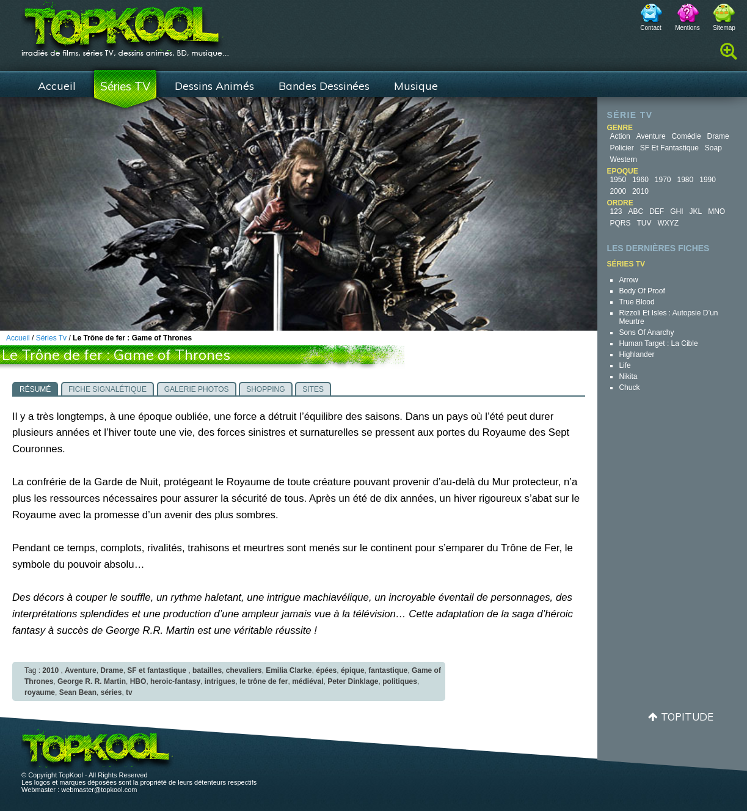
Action (620, 136)
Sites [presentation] (313, 389)
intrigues (220, 681)
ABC (635, 211)
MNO (716, 211)
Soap (713, 148)
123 (616, 211)
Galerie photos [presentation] (196, 389)
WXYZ (668, 223)
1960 (640, 179)
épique (353, 670)
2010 (640, 191)
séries (111, 692)
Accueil (57, 86)
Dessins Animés (214, 86)
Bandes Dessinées (324, 86)
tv (129, 692)
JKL (695, 211)
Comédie (686, 136)
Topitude (687, 716)
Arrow (628, 280)
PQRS (620, 223)
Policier (621, 148)
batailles (207, 670)
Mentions (687, 27)
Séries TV (125, 86)
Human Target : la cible (658, 343)
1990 (707, 179)
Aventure (651, 136)
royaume (39, 692)
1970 (663, 179)
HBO (138, 681)
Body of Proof (642, 291)
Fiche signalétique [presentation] (107, 389)
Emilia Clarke (289, 670)
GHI (676, 211)
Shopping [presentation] (265, 389)
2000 (618, 191)
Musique (416, 86)
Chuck (629, 387)
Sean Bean (78, 692)
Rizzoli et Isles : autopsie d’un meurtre (668, 317)
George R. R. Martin (91, 681)
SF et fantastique (669, 148)
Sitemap (724, 27)
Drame (718, 136)
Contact (650, 27)
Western (623, 159)
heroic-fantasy (175, 681)
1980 (685, 179)
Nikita (628, 376)
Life (624, 365)
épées (326, 670)
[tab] (35, 388)
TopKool (125, 25)
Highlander (636, 354)
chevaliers (244, 670)
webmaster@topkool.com (99, 789)
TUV (643, 223)
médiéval (307, 681)
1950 (618, 179)
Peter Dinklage (352, 681)
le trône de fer (263, 681)
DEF (656, 211)
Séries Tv (51, 338)
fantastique (387, 670)
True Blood (636, 302)
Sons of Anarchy (646, 332)
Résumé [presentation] (35, 389)
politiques (399, 681)
